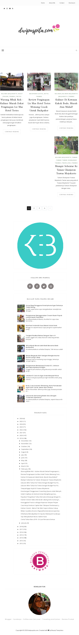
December (25, 441)
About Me (52, 3)
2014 (21, 538)
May (23, 460)
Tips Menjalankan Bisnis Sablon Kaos (34, 517)
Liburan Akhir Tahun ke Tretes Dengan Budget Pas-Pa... (40, 486)
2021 (21, 433)
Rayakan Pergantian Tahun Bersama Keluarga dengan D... (41, 497)
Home (43, 3)
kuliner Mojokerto (70, 93)
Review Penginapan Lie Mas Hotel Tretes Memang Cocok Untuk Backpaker (39, 105)
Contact (62, 3)
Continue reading (12, 131)
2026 (21, 418)
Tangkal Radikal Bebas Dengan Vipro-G (41, 335)
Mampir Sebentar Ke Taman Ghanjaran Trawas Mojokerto (66, 170)
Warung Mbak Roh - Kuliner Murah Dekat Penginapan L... (40, 471)
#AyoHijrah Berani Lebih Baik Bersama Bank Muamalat (42, 346)
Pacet (20, 93)
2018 (21, 527)
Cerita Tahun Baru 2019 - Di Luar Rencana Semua (38, 519)
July (22, 455)
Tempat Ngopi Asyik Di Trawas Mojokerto (35, 488)
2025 (21, 421)
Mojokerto (12, 93)
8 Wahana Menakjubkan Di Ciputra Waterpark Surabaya (40, 514)
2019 (21, 438)
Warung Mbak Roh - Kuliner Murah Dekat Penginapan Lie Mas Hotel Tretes (12, 105)
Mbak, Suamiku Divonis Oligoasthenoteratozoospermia (40, 511)
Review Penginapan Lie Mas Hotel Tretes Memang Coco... (41, 474)
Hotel (40, 93)
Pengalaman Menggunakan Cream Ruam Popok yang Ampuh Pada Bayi (44, 316)
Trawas (12, 96)
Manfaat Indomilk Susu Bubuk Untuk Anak (41, 325)
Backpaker (33, 93)
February (24, 469)
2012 (21, 543)
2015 (21, 535)
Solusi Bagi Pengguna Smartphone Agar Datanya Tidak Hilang (44, 306)
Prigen (5, 96)
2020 (21, 435)
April (23, 463)
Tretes (18, 96)
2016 (21, 532)
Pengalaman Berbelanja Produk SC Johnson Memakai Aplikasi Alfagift (42, 366)
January (24, 523)
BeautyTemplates (57, 630)
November (25, 444)
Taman (74, 157)
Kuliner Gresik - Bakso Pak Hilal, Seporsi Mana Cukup (39, 508)
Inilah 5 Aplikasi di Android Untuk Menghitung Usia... (39, 494)
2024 (21, 424)
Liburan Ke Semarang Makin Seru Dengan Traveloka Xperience (41, 397)
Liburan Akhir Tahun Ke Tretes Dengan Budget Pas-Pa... (40, 483)
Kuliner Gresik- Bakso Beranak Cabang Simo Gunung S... (40, 500)
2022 (21, 430)
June (23, 458)
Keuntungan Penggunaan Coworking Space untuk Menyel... (41, 491)
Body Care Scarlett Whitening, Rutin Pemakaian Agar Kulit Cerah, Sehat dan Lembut (44, 387)
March (23, 466)
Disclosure (72, 3)
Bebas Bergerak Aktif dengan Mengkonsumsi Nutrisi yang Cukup (42, 356)
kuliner (4, 93)
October (24, 446)
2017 (21, 529)
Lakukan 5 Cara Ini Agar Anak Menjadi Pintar (42, 376)
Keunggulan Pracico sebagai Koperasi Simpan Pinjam (39, 502)
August (23, 452)
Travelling (66, 163)
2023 (21, 427)
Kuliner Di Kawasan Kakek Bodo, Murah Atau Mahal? (66, 103)
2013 (21, 541)
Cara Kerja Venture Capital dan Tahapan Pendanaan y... (40, 505)
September (25, 449)
